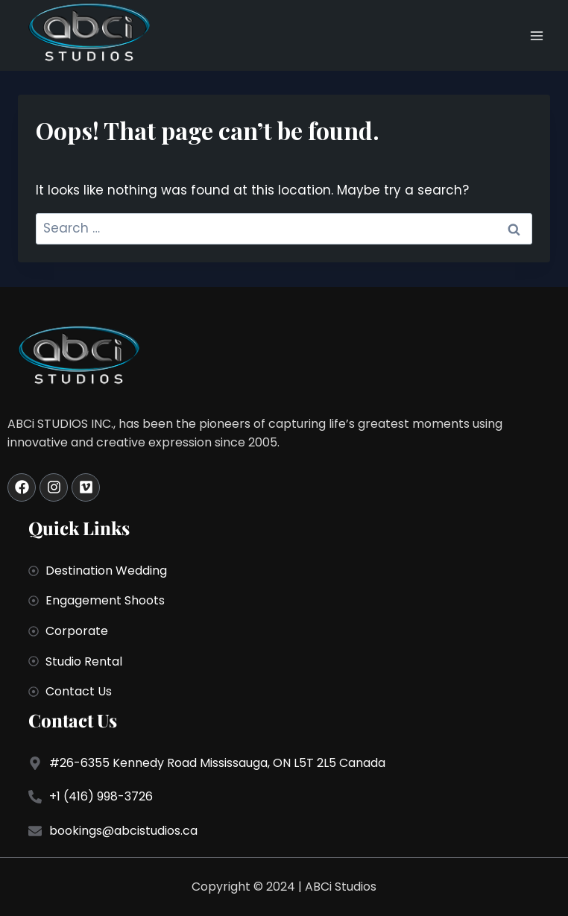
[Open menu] (536, 35)
